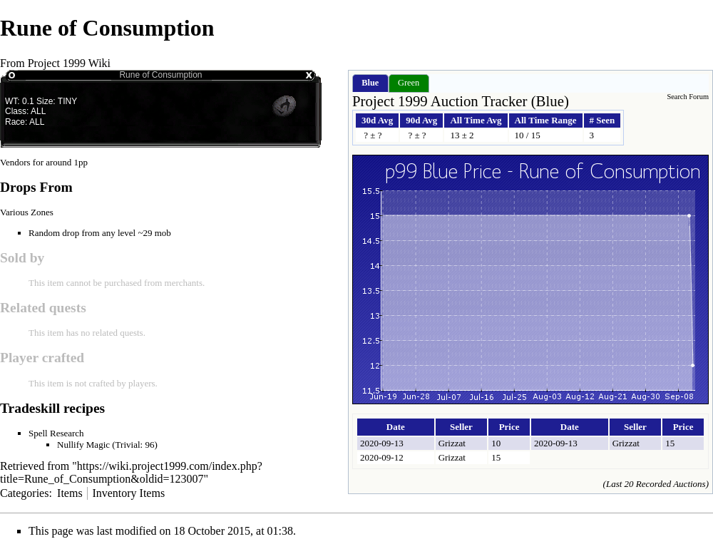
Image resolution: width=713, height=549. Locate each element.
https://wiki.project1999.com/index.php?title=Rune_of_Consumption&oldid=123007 (131, 472)
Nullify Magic (83, 444)
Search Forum (688, 97)
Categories (24, 493)
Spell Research (56, 433)
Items (70, 493)
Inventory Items (128, 493)
